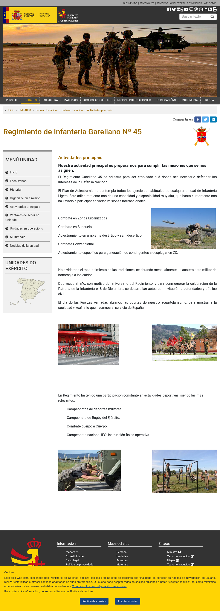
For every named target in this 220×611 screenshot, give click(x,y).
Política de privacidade (79, 564)
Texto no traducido (46, 110)
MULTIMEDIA (190, 100)
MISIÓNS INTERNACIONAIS (134, 100)
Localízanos (17, 181)
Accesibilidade (75, 556)
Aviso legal (72, 560)
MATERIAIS (71, 100)
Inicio (11, 110)
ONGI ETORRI (177, 3)
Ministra (172, 552)
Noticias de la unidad (23, 246)
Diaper (171, 560)
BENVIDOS (162, 3)
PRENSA (209, 100)
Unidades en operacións (25, 228)
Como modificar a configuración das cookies (99, 586)
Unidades (122, 556)
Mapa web (72, 552)
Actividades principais (99, 110)
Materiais (122, 564)
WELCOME (210, 3)
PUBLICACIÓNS (166, 100)
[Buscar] (212, 17)
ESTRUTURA (50, 100)
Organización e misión (24, 198)
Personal (121, 552)
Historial (14, 189)
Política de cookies (94, 601)
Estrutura (122, 560)
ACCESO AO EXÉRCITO (97, 100)
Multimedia (16, 237)
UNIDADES (30, 100)
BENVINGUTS (146, 3)
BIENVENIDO (130, 3)
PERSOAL (12, 100)
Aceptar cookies (128, 601)
